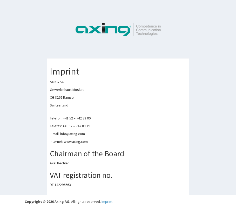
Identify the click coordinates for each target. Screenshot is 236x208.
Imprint (107, 201)
